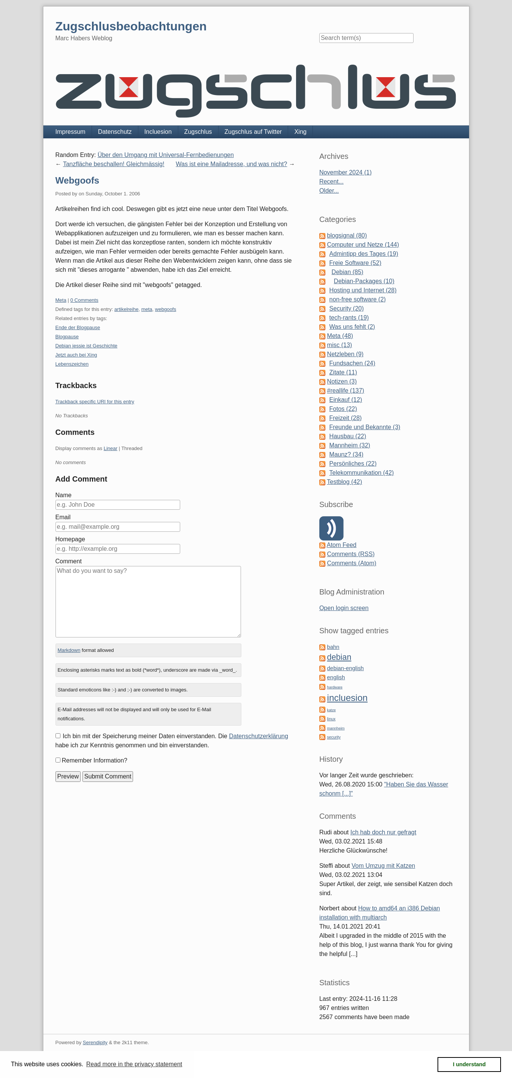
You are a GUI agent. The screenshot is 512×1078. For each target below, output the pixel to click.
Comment (68, 561)
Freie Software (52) (355, 263)
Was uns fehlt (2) (352, 326)
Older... (329, 190)
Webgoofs (77, 180)
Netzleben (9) (345, 354)
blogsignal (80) (347, 235)
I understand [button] (469, 1064)
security (334, 737)
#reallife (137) (345, 390)
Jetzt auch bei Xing (76, 355)
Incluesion (158, 131)
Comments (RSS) (350, 554)
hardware (334, 687)
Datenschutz (115, 131)
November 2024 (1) (345, 172)
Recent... (331, 181)
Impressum (70, 131)
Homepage (70, 539)
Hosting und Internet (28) (362, 290)
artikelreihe (126, 309)
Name (63, 495)
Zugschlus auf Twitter (253, 131)
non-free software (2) (357, 299)
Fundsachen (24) (352, 363)
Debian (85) (347, 272)
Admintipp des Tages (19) (363, 253)
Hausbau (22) (347, 436)
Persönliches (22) (353, 463)
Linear (110, 448)
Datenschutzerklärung (258, 736)
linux (331, 719)
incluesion (347, 698)
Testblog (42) (344, 482)
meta (146, 309)
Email (63, 517)
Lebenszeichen (72, 364)
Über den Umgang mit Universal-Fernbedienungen (166, 155)
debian (339, 657)
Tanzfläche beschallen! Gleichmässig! (114, 164)
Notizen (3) (342, 381)
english (336, 677)
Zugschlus (198, 131)
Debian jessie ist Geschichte (86, 346)
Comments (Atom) (351, 563)
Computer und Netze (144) (363, 244)
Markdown (68, 650)
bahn (333, 647)
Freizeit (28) (345, 418)
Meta (61, 300)
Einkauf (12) (345, 399)
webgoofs (165, 309)
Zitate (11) (343, 372)
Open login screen (344, 608)
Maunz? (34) (346, 454)
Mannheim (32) (349, 445)
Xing (300, 131)
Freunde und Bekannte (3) (364, 427)
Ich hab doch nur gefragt (383, 832)
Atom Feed (341, 545)
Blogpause (67, 336)
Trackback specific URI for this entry (95, 401)
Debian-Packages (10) (364, 281)
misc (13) (339, 345)
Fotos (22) (343, 409)
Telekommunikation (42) (361, 472)
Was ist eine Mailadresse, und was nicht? (231, 164)
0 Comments (84, 300)
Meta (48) (340, 336)
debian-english (345, 668)
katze (331, 710)
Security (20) (346, 308)
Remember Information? (95, 760)
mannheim (335, 728)
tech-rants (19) (349, 317)
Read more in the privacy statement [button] (134, 1064)
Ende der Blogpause (77, 327)
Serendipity (95, 1042)
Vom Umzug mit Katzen (383, 865)
